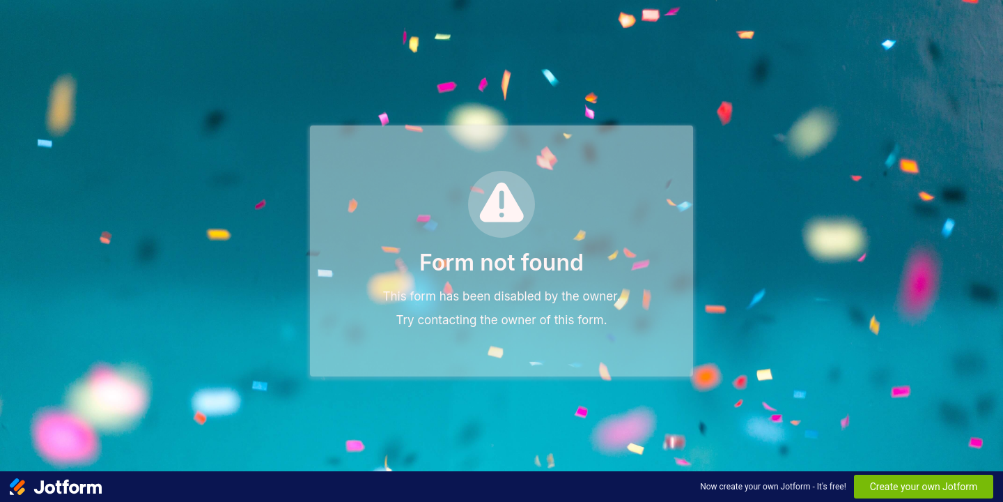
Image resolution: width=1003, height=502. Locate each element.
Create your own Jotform (924, 486)
